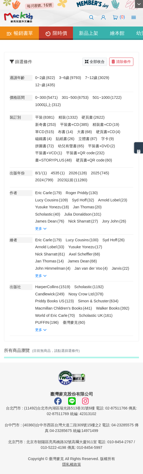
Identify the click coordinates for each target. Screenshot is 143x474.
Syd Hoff (83, 200)
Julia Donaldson (82, 214)
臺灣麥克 (74, 322)
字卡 (107, 139)
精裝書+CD (106, 124)
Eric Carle (48, 193)
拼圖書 (44, 146)
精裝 (68, 117)
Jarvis (120, 268)
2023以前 (72, 180)
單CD (44, 132)
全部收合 (95, 61)
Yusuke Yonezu (52, 207)
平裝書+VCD (48, 153)
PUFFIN (47, 322)
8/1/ (41, 173)
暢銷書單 (19, 34)
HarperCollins (52, 287)
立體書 (87, 139)
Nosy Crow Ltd (85, 294)
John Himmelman (53, 268)
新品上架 (88, 33)
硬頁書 (93, 117)
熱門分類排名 (139, 147)
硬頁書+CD (108, 132)
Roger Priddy (82, 193)
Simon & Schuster (98, 301)
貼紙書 (65, 139)
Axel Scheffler (84, 254)
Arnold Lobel (112, 200)
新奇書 (45, 124)
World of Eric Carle (55, 315)
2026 (78, 173)
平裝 (44, 117)
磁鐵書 (43, 139)
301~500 (75, 97)
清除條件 (121, 61)
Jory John (114, 221)
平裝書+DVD (101, 146)
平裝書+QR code (85, 153)
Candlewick (49, 294)
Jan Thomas (87, 207)
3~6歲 (70, 78)
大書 (84, 132)
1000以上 (48, 105)
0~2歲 (45, 78)
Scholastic (47, 214)
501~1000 (107, 97)
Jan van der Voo (91, 268)
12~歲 (45, 85)
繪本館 (117, 33)
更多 (41, 229)
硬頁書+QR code (94, 160)
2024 (44, 180)
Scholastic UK (95, 315)
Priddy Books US (54, 301)
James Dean (49, 221)
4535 (58, 173)
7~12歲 (97, 78)
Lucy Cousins (51, 200)
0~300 (46, 97)
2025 (100, 173)
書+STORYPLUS (53, 160)
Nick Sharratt (83, 221)
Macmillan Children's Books (63, 308)
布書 (65, 132)
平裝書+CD (74, 124)
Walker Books (112, 308)
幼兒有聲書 (71, 146)
